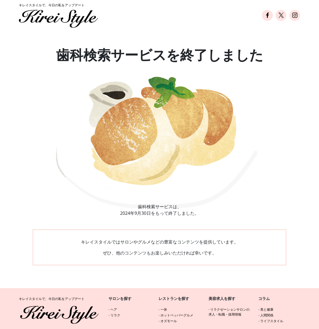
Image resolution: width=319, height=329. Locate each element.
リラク (115, 315)
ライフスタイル (271, 321)
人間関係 (266, 315)
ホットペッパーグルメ (176, 315)
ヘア (113, 309)
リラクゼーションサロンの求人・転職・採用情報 (229, 312)
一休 (163, 309)
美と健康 (266, 309)
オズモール (168, 321)
